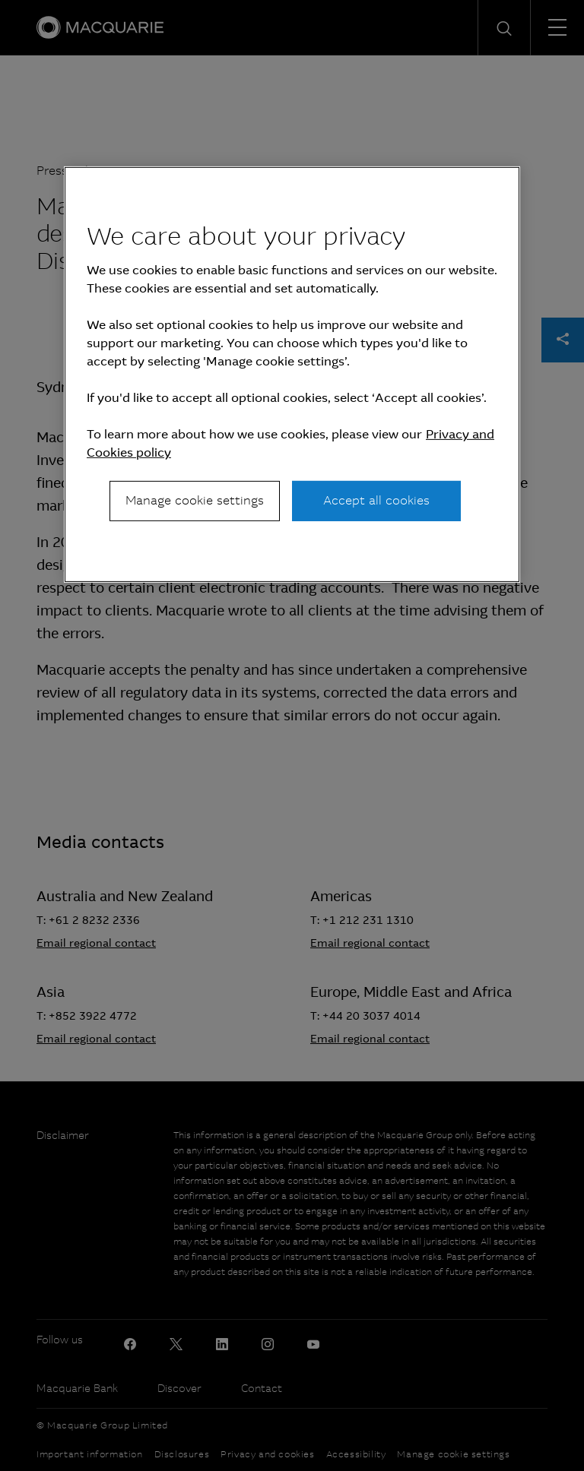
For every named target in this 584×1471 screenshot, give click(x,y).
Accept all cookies (376, 500)
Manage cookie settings (194, 500)
